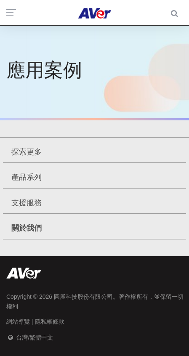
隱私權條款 (49, 321)
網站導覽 (18, 321)
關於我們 (26, 228)
